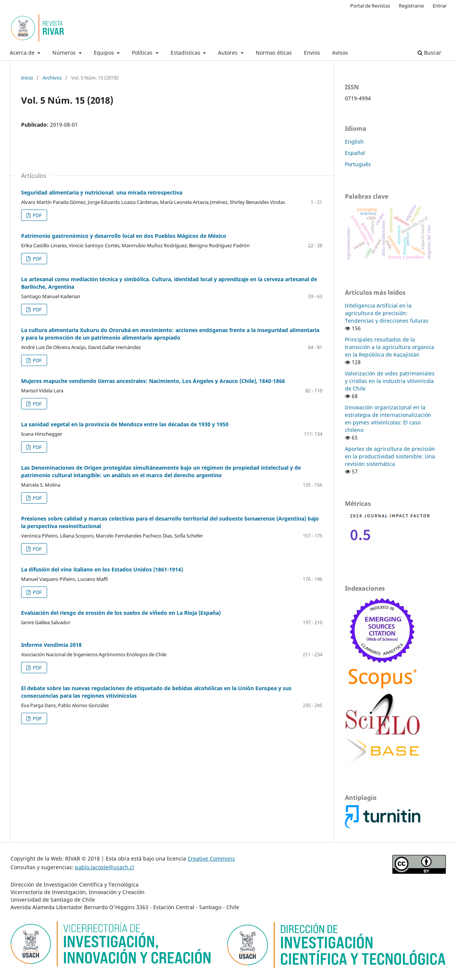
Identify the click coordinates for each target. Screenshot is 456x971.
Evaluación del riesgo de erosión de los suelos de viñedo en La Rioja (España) (121, 612)
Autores (228, 52)
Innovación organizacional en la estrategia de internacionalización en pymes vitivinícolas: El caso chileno (388, 418)
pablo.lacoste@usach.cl (104, 867)
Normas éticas (274, 52)
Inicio (27, 77)
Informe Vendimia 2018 (51, 644)
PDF (37, 215)
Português (358, 164)
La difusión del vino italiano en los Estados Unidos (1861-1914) (102, 569)
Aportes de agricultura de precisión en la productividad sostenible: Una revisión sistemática (390, 456)
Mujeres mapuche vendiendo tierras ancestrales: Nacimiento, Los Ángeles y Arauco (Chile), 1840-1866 (153, 380)
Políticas (143, 52)
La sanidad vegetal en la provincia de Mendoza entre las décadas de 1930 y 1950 (125, 424)
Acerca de (23, 52)
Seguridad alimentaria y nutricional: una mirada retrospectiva (101, 192)
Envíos (312, 52)
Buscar (429, 52)
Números (64, 52)
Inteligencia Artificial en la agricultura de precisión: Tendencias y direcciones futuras (387, 313)
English (354, 141)
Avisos (340, 52)
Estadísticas (186, 52)
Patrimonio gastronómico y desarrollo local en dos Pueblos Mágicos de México (123, 235)
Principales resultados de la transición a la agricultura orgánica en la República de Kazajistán (389, 347)
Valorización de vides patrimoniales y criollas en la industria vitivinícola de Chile (390, 381)
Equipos (105, 52)
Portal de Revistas (370, 5)
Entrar (440, 5)
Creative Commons (211, 858)
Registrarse (411, 5)
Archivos (52, 77)
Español (355, 152)
